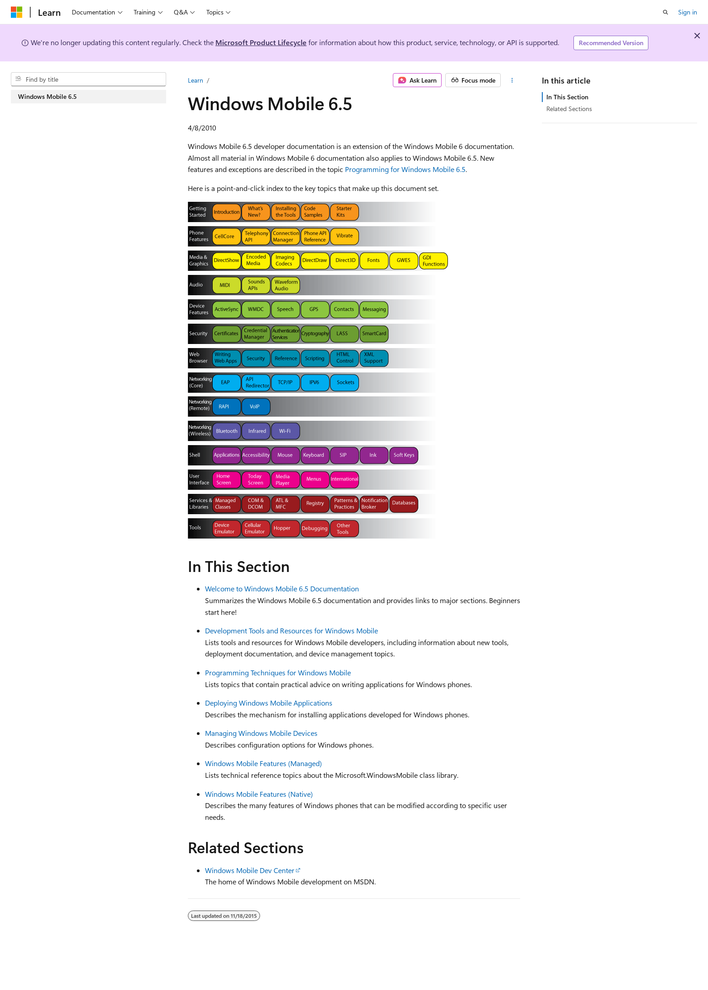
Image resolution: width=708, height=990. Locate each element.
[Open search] (666, 12)
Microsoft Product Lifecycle (261, 42)
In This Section (567, 97)
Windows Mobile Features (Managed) (263, 763)
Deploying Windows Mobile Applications (268, 702)
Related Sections (569, 108)
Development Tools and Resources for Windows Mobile (291, 630)
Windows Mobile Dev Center (249, 870)
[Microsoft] (17, 12)
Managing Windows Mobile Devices (261, 733)
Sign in (687, 12)
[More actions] (512, 80)
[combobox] (88, 79)
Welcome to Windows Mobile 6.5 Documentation (282, 588)
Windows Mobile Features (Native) (259, 794)
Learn (195, 80)
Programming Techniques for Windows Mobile (278, 672)
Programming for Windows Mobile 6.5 (405, 169)
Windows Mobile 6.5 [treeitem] (47, 96)
